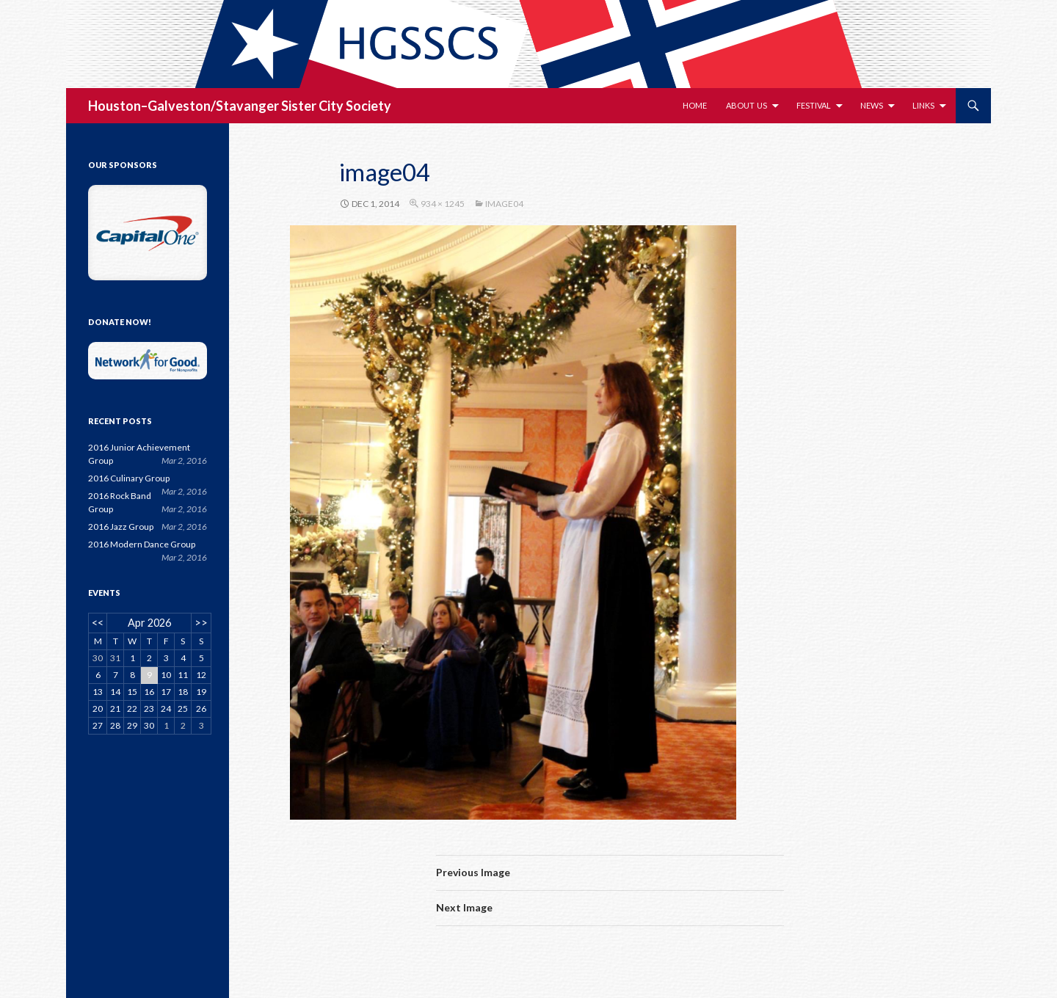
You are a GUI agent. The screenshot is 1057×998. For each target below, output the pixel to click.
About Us (746, 105)
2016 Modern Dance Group (141, 544)
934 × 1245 (443, 203)
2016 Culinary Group (129, 478)
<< (97, 622)
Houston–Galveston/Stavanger (183, 106)
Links (923, 105)
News (871, 105)
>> (201, 622)
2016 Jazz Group (120, 526)
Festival (813, 105)
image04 (504, 203)
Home (695, 105)
